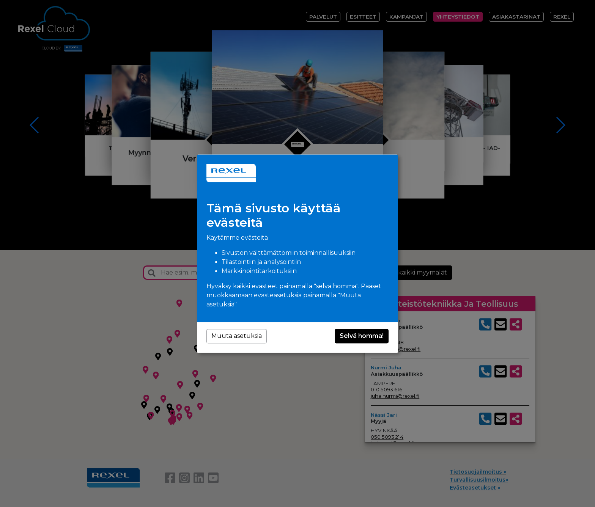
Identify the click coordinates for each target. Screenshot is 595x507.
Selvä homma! (362, 335)
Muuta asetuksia (236, 335)
